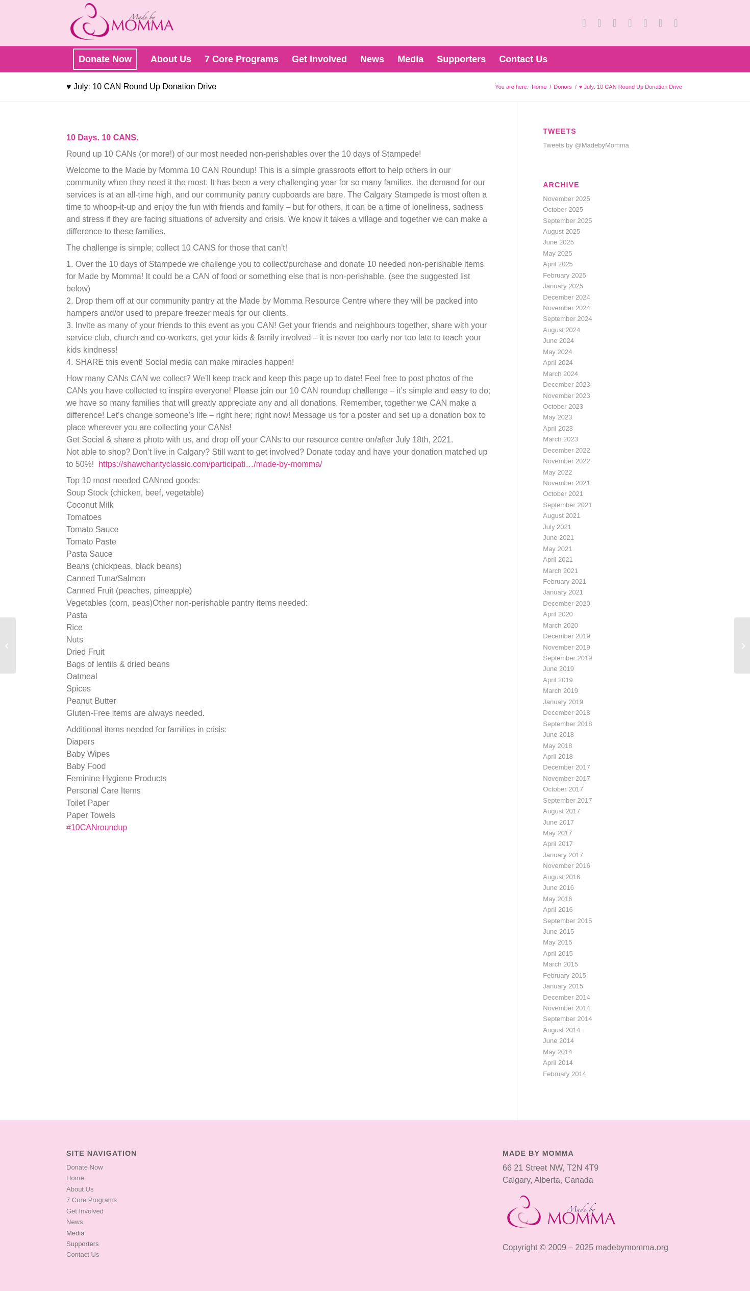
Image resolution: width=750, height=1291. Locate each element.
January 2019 (563, 702)
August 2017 (561, 811)
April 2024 (558, 362)
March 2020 (560, 625)
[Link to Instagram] (660, 23)
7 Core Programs (91, 1200)
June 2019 (558, 669)
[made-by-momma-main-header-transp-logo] (127, 23)
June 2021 (558, 537)
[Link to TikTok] (676, 23)
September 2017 (567, 800)
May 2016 (557, 899)
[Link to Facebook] (599, 23)
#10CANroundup (96, 827)
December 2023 (566, 384)
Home (75, 1178)
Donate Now (84, 1167)
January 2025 (563, 286)
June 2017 (558, 822)
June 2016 (558, 887)
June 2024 (558, 340)
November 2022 (566, 461)
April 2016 (558, 909)
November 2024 (566, 308)
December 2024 (566, 297)
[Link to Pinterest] (645, 23)
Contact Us (82, 1254)
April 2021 (558, 559)
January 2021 (563, 592)
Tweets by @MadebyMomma (586, 145)
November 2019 (566, 647)
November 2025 (566, 199)
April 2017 (558, 844)
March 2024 (560, 374)
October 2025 (563, 209)
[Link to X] (584, 23)
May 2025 (557, 253)
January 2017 (563, 855)
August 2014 (561, 1030)
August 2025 (561, 231)
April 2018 (558, 756)
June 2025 (558, 242)
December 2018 (566, 712)
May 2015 (557, 942)
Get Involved (85, 1211)
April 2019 (558, 680)
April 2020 (558, 614)
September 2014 (567, 1019)
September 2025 (567, 221)
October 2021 (563, 494)
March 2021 (560, 571)
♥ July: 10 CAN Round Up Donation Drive (141, 86)
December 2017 (566, 767)
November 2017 (566, 778)
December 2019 (566, 636)
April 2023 (558, 428)
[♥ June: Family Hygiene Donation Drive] (8, 645)
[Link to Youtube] (614, 23)
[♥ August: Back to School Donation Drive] (742, 645)
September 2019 (567, 658)
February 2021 (564, 581)
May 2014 (557, 1052)
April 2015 (558, 953)
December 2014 (566, 997)
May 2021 (557, 549)
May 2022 (557, 472)
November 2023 (566, 396)
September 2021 (567, 505)
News (74, 1222)
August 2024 (561, 330)
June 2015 (558, 931)
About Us (79, 1189)
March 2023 (560, 439)
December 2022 (566, 450)
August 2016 (561, 877)
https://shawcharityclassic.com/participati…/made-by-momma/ (210, 464)
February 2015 (564, 975)
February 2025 (564, 275)
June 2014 (558, 1041)
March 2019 (560, 690)
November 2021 (566, 483)
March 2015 (560, 964)
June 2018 (558, 734)
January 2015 (563, 986)
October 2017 (563, 789)
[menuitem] (105, 59)
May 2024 (557, 352)
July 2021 (557, 527)
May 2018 (557, 746)
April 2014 (558, 1062)
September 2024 (567, 318)
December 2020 (566, 603)
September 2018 (567, 724)
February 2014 (564, 1074)
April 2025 (558, 264)
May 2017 (557, 833)
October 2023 (563, 406)
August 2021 (561, 515)
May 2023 (557, 417)
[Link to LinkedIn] (630, 23)
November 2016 (566, 866)
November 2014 (566, 1008)
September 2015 (567, 921)
